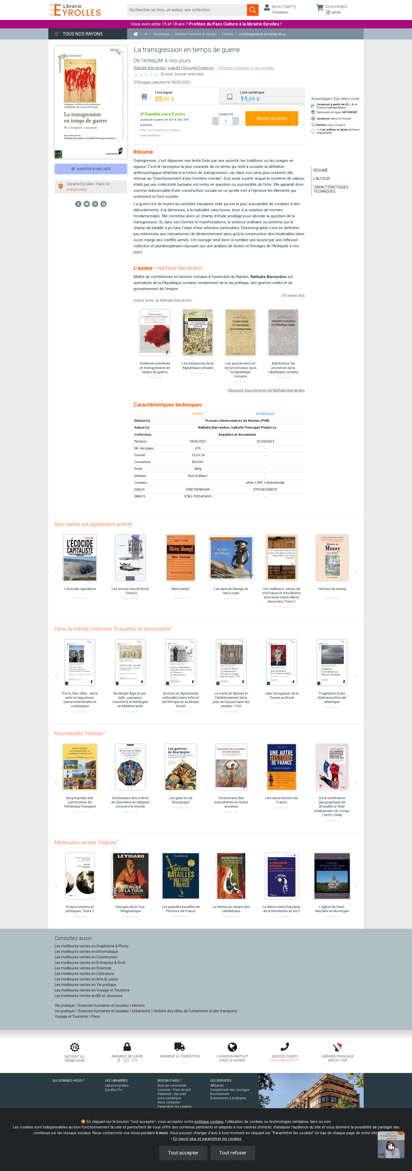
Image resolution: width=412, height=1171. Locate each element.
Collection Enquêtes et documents (245, 68)
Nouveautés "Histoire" (80, 733)
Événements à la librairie (228, 1098)
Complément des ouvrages (230, 1090)
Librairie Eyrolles (117, 1085)
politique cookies (208, 1121)
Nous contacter (169, 1102)
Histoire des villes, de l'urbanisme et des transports (195, 1011)
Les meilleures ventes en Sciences (83, 968)
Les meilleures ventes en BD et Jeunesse (88, 996)
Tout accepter (183, 1153)
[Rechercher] (187, 10)
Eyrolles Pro (113, 1090)
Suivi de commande (172, 1085)
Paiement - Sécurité (172, 1094)
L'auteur (321, 179)
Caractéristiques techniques (330, 189)
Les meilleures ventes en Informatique (86, 951)
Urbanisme (141, 1011)
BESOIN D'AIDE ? (170, 1080)
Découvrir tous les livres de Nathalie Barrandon (266, 390)
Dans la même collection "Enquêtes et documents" (113, 629)
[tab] (176, 96)
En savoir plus (293, 295)
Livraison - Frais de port (174, 1090)
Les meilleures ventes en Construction (86, 957)
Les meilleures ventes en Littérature (84, 974)
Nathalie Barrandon (150, 68)
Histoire (138, 1005)
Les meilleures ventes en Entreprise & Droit (90, 963)
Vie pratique (65, 1005)
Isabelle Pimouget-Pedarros (191, 68)
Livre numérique (169, 1098)
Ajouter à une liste (91, 169)
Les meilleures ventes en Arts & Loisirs (86, 979)
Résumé (320, 170)
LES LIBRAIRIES (116, 1080)
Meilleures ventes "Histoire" (86, 842)
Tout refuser (232, 1153)
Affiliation (217, 1085)
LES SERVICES (220, 1080)
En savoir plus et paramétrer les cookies (207, 1139)
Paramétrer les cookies (175, 1106)
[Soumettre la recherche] (253, 10)
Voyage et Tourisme (71, 1016)
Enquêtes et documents (237, 434)
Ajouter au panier (272, 118)
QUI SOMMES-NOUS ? (69, 1080)
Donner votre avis (189, 74)
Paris (95, 1016)
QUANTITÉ (225, 114)
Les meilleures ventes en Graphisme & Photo (91, 946)
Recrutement (219, 1094)
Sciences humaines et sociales (103, 1005)
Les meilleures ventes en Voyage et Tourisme (92, 990)
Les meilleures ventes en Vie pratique (85, 985)
